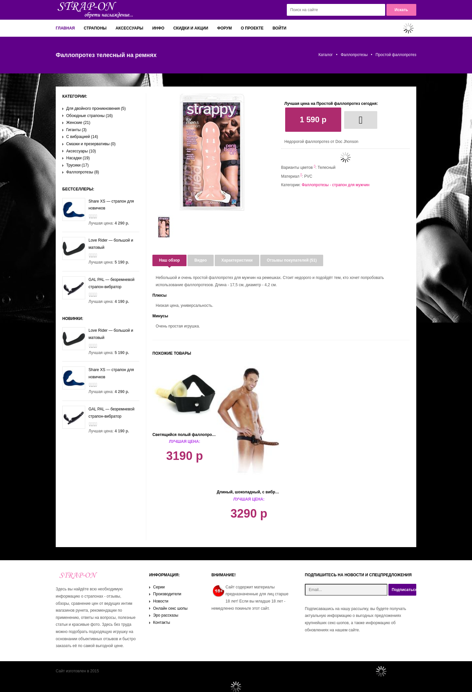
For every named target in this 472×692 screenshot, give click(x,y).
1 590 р (313, 119)
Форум (224, 28)
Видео (200, 260)
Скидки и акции (190, 28)
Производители (167, 594)
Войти (279, 28)
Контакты (161, 622)
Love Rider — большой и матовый (97, 244)
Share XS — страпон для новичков (98, 205)
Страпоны (95, 28)
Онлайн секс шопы (170, 608)
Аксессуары (129, 28)
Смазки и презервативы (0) (90, 144)
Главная (65, 28)
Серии (159, 587)
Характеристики (236, 260)
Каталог (326, 54)
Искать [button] (401, 10)
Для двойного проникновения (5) (96, 108)
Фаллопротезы (354, 54)
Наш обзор (169, 260)
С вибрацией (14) (82, 136)
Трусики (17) (77, 165)
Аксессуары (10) (81, 151)
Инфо (158, 28)
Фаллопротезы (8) (82, 172)
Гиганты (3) (76, 130)
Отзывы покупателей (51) (292, 260)
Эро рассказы (165, 615)
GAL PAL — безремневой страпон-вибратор (98, 283)
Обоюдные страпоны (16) (89, 115)
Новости (160, 601)
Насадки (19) (78, 158)
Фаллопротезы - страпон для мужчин (335, 185)
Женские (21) (78, 122)
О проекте (252, 28)
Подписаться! (404, 589)
